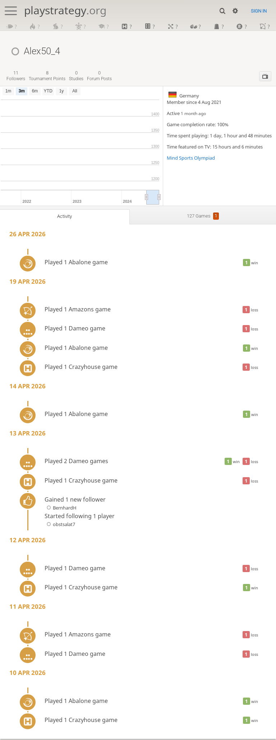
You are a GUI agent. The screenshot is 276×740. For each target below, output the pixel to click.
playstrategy (65, 10)
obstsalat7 (60, 525)
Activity (64, 217)
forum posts (99, 76)
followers (15, 76)
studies (76, 76)
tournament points (47, 76)
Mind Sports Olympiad (191, 159)
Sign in (259, 11)
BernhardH (61, 509)
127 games (203, 217)
